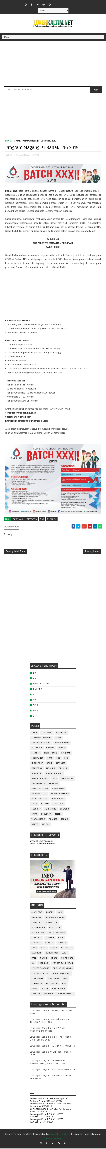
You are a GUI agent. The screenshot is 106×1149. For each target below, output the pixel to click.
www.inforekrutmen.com (42, 844)
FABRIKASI (37, 944)
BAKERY (50, 913)
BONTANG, (13, 154)
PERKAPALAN (38, 979)
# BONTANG (18, 518)
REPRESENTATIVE (40, 800)
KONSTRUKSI (52, 954)
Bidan (59, 739)
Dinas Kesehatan (57, 934)
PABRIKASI (43, 964)
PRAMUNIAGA (67, 779)
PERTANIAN (37, 984)
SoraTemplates (24, 1135)
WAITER (35, 825)
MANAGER (61, 764)
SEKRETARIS (50, 810)
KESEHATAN (66, 949)
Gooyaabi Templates (59, 1135)
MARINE (44, 959)
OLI (33, 964)
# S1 (42, 518)
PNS (55, 779)
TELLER (58, 815)
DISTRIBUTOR (38, 934)
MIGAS (54, 959)
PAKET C (37, 690)
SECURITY (36, 810)
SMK (35, 706)
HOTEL (44, 949)
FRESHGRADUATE (42, 684)
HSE (66, 759)
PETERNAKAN (52, 984)
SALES (35, 805)
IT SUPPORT (37, 764)
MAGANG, (23, 154)
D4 (34, 679)
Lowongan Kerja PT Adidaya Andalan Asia (52, 1071)
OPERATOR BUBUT (54, 774)
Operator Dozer (40, 779)
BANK (60, 913)
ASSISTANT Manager (42, 739)
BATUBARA (36, 918)
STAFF (34, 815)
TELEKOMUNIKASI (65, 995)
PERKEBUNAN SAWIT (57, 979)
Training (16, 140)
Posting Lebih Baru (15, 551)
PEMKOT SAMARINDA (63, 969)
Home (8, 140)
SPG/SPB (64, 810)
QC (45, 795)
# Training (51, 518)
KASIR (50, 764)
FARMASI (49, 944)
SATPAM (45, 805)
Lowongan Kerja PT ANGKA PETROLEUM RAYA (51, 1111)
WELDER (46, 825)
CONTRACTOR (51, 923)
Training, (35, 154)
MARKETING (37, 769)
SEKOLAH (36, 995)
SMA (35, 701)
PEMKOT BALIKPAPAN (63, 964)
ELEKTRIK (36, 754)
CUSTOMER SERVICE (41, 744)
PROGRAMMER (38, 784)
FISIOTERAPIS (51, 754)
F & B (61, 939)
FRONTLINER (38, 759)
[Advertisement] (53, 64)
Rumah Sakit (58, 990)
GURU (50, 759)
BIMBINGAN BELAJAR (55, 918)
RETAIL (35, 990)
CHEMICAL (36, 923)
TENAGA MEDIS (39, 820)
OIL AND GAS (67, 959)
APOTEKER (61, 734)
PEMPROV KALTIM (40, 974)
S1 (34, 695)
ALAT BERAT (47, 734)
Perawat (36, 795)
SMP (35, 711)
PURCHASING (58, 790)
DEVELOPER (37, 749)
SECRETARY (58, 805)
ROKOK (45, 990)
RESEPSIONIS (58, 800)
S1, (29, 154)
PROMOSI (53, 784)
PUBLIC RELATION (40, 790)
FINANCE (62, 944)
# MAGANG (32, 518)
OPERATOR (37, 774)
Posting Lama (92, 551)
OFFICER (63, 769)
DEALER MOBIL (38, 928)
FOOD (34, 949)
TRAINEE (53, 820)
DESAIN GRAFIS (62, 744)
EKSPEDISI (37, 939)
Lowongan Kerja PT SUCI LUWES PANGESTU (53, 1047)
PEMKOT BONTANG (40, 969)
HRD (58, 759)
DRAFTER (50, 749)
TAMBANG (48, 995)
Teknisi (65, 820)
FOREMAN (66, 754)
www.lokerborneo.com (41, 842)
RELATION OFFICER (60, 795)
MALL (34, 959)
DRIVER (62, 749)
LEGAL (65, 954)
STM (35, 717)
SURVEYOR (46, 815)
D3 (34, 674)
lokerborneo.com (53, 1139)
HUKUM (53, 949)
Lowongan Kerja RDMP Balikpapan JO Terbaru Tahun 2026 (49, 1101)
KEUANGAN (37, 954)
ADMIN (35, 734)
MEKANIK (50, 769)
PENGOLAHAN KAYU (61, 974)
